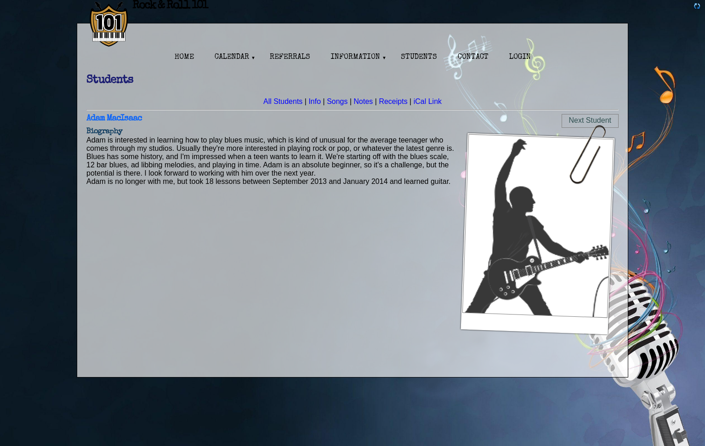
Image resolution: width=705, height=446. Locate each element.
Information (355, 57)
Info (314, 101)
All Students (282, 101)
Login (520, 57)
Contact (473, 57)
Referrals (290, 57)
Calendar (232, 57)
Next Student (590, 120)
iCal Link (428, 101)
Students (419, 57)
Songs (337, 101)
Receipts (393, 101)
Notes (363, 101)
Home (184, 57)
